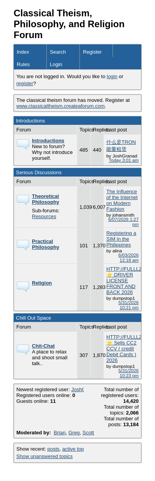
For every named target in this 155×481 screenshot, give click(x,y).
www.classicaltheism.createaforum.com (60, 106)
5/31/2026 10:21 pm (128, 305)
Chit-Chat (43, 346)
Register (92, 52)
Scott (88, 433)
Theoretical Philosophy (45, 199)
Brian (59, 433)
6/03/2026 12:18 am (128, 257)
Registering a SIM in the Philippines (121, 239)
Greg (74, 433)
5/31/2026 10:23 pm (128, 373)
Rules (23, 64)
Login (56, 64)
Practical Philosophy (45, 244)
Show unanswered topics (44, 456)
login (112, 76)
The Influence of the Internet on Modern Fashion (121, 200)
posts (54, 449)
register (24, 83)
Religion (42, 283)
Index (23, 52)
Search (58, 52)
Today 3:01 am (124, 160)
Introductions (48, 140)
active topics (76, 449)
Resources (44, 216)
